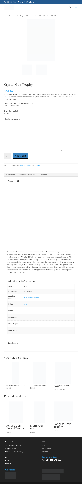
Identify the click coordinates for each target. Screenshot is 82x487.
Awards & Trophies (20, 16)
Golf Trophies (41, 16)
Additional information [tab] (28, 175)
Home (6, 16)
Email (7, 460)
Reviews (45, 452)
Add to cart (20, 155)
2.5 (25, 311)
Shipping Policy (10, 448)
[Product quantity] (7, 156)
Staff (43, 445)
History (44, 442)
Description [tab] (10, 175)
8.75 (25, 304)
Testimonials (46, 448)
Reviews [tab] (44, 175)
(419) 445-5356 (11, 2)
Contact (8, 464)
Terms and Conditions (12, 445)
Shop (10, 16)
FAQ (6, 457)
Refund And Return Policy (14, 452)
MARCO (37, 165)
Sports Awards (31, 16)
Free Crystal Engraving (31, 297)
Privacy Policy (10, 442)
